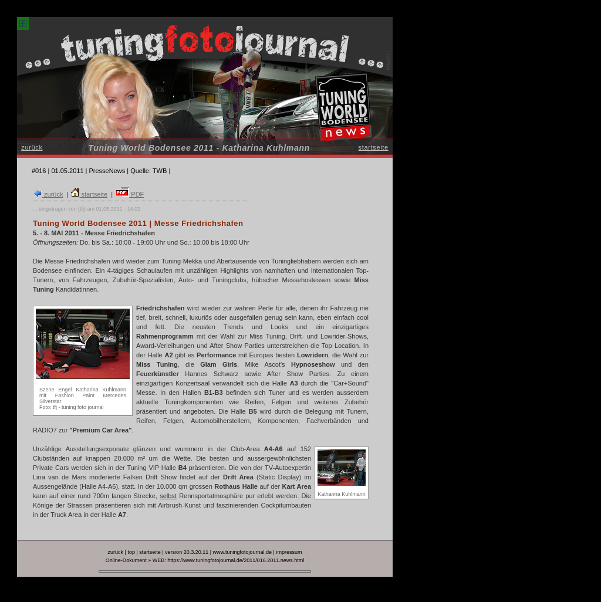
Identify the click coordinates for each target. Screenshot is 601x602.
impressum (289, 552)
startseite (374, 147)
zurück (31, 147)
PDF (130, 194)
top (131, 552)
